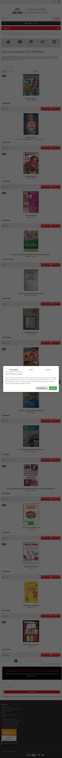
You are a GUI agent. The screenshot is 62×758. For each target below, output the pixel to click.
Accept (53, 388)
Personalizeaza (41, 388)
